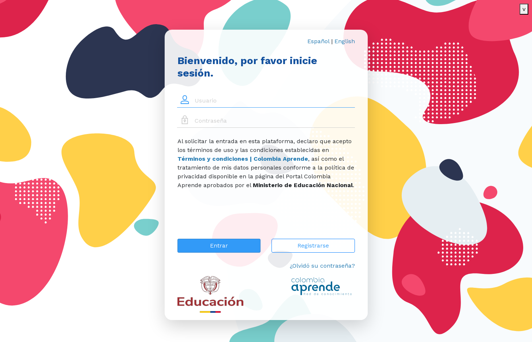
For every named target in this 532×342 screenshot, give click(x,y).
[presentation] (233, 218)
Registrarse (313, 245)
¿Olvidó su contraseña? (322, 265)
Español (318, 41)
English (344, 41)
